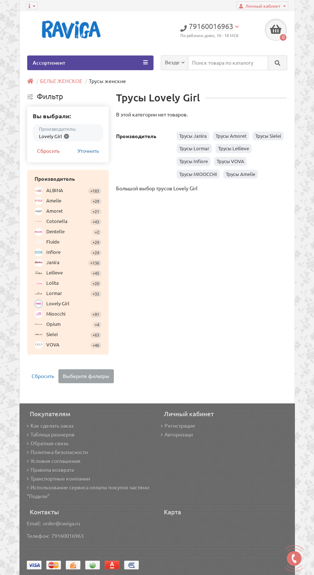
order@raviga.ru (61, 524)
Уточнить (88, 151)
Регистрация (178, 426)
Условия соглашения (53, 461)
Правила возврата (50, 470)
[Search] (277, 62)
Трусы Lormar (194, 148)
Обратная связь (47, 443)
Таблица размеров (51, 435)
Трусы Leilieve (233, 148)
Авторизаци (177, 435)
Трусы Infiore (193, 161)
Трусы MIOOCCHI (198, 174)
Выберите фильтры (86, 376)
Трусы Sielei (268, 136)
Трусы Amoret (231, 136)
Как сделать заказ (50, 426)
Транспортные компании (58, 479)
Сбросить (48, 151)
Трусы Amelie (240, 174)
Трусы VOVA (230, 161)
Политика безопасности (57, 452)
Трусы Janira (193, 136)
